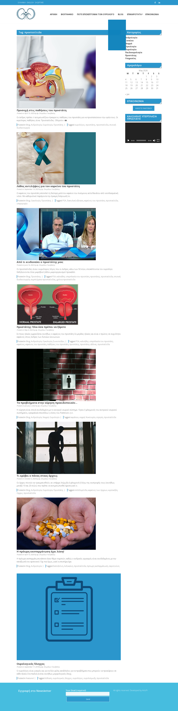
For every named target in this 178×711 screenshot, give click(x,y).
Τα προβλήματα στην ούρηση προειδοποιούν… (47, 402)
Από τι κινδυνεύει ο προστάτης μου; (40, 262)
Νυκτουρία (90, 417)
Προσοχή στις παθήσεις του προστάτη (42, 110)
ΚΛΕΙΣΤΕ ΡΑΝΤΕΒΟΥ (143, 108)
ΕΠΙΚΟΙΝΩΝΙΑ (152, 14)
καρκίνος (21, 344)
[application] (143, 133)
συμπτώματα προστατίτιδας (43, 279)
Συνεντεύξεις (59, 341)
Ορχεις (20, 493)
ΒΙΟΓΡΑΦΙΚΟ (67, 14)
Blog (28, 124)
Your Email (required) (85, 692)
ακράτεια (74, 417)
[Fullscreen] (158, 140)
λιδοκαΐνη (68, 566)
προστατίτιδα (102, 124)
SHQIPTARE (39, 2)
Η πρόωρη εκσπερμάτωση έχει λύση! (40, 551)
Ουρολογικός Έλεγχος (31, 663)
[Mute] (154, 140)
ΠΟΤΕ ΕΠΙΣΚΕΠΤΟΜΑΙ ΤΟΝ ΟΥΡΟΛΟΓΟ (95, 14)
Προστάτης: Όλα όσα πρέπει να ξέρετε (41, 327)
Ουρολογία (48, 124)
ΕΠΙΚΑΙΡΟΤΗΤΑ (134, 14)
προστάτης (90, 124)
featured (30, 678)
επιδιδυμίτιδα (81, 490)
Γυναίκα (129, 40)
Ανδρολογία (36, 124)
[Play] (128, 140)
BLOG (120, 14)
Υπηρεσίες (130, 58)
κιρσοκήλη (112, 490)
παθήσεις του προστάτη (58, 344)
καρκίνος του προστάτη (94, 200)
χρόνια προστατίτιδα (65, 279)
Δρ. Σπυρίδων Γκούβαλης (46, 113)
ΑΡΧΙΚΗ (53, 14)
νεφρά (82, 417)
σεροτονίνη (114, 566)
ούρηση (99, 417)
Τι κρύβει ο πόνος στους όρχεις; (37, 475)
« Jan (127, 94)
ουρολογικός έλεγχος (62, 678)
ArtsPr (143, 690)
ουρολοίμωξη (90, 678)
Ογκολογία (35, 200)
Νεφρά (46, 417)
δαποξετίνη (58, 566)
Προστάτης (58, 124)
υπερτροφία (22, 203)
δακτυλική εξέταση (75, 200)
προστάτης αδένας (88, 344)
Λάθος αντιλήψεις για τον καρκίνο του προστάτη (48, 186)
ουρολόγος (80, 124)
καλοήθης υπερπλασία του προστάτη (73, 276)
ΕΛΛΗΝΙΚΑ (22, 2)
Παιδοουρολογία (133, 52)
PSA (64, 200)
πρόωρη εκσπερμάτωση (97, 566)
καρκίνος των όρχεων (97, 490)
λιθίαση (48, 678)
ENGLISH (30, 2)
